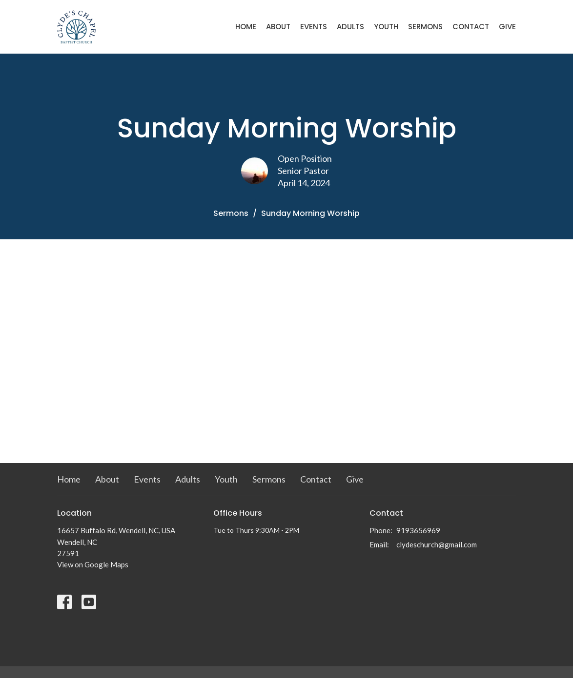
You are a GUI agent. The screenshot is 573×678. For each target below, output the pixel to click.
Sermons (425, 26)
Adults (350, 26)
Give (507, 26)
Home (245, 26)
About (278, 26)
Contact (470, 26)
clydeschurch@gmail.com (436, 544)
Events (313, 26)
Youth (386, 26)
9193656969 (418, 530)
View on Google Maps (92, 564)
